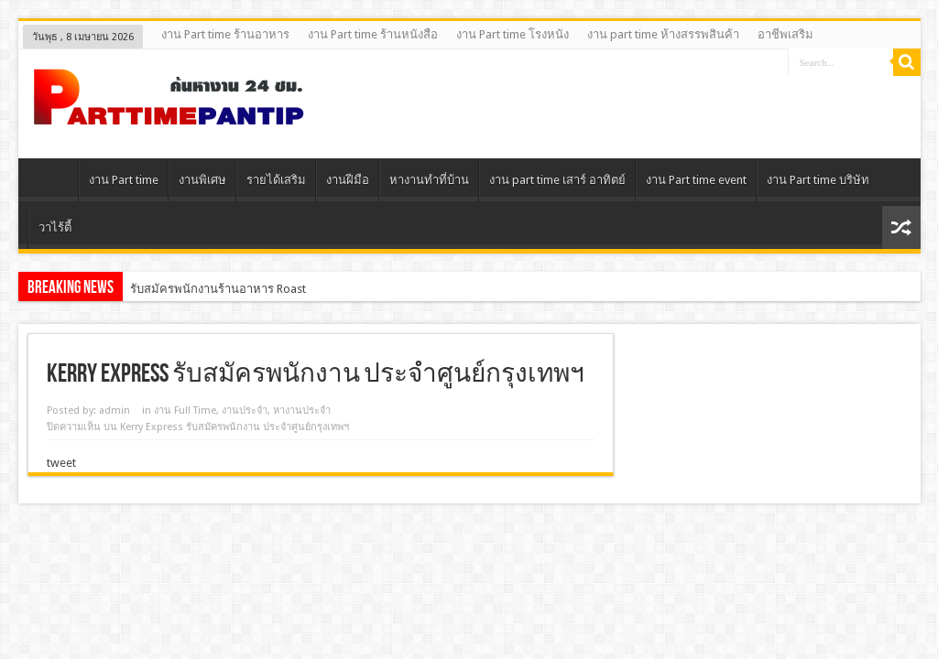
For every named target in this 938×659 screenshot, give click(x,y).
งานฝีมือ (347, 180)
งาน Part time (123, 180)
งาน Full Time (185, 410)
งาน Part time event (696, 180)
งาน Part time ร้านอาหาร (225, 34)
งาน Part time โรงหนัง (512, 34)
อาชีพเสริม (785, 34)
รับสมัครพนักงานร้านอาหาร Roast (218, 289)
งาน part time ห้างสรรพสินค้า (663, 34)
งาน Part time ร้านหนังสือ (373, 34)
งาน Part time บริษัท (818, 180)
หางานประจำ (302, 410)
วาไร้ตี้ (54, 227)
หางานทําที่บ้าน (429, 180)
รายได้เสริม (276, 180)
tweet (61, 463)
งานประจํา (244, 410)
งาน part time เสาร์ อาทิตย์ (557, 180)
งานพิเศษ (202, 180)
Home (52, 182)
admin (114, 410)
